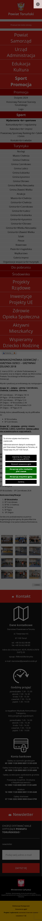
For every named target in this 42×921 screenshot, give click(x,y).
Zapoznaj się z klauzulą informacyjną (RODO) (21, 458)
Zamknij (21, 482)
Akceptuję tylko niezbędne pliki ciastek (21, 470)
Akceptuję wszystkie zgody (21, 477)
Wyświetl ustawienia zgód (21, 464)
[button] (38, 4)
